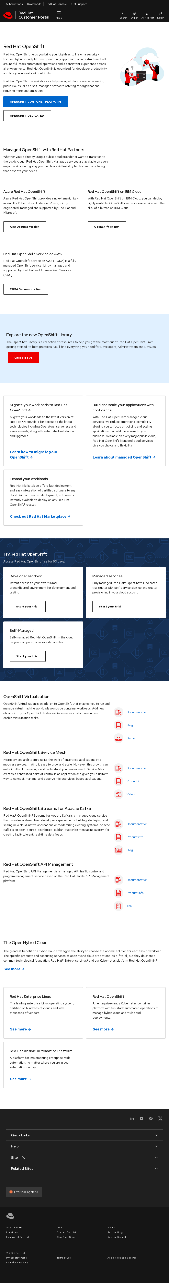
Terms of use (64, 1257)
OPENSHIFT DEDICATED (27, 115)
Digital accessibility (17, 1262)
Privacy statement (16, 1257)
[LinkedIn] (132, 1120)
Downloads (34, 4)
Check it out (23, 357)
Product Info (135, 893)
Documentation (137, 712)
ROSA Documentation (25, 289)
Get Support (79, 4)
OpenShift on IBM (106, 226)
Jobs (59, 1227)
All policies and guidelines (121, 1257)
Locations (11, 1232)
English (134, 15)
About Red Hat (14, 1227)
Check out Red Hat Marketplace (38, 516)
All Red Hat (147, 15)
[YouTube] (141, 1120)
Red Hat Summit (116, 1237)
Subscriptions (14, 4)
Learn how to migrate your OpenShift (33, 454)
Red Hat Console (56, 4)
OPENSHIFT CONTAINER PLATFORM (35, 101)
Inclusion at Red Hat (17, 1237)
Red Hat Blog (115, 1232)
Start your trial (27, 606)
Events (111, 1227)
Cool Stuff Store (66, 1237)
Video (131, 794)
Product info (135, 781)
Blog (130, 725)
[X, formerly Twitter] (160, 1120)
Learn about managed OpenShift (122, 457)
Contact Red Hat (66, 1232)
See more (12, 969)
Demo (131, 738)
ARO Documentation (24, 226)
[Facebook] (151, 1120)
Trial (129, 906)
